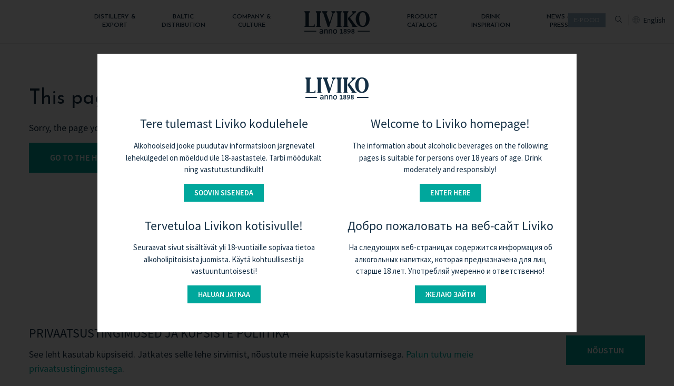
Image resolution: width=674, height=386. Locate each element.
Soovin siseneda (223, 192)
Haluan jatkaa (224, 294)
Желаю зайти (450, 294)
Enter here (450, 192)
